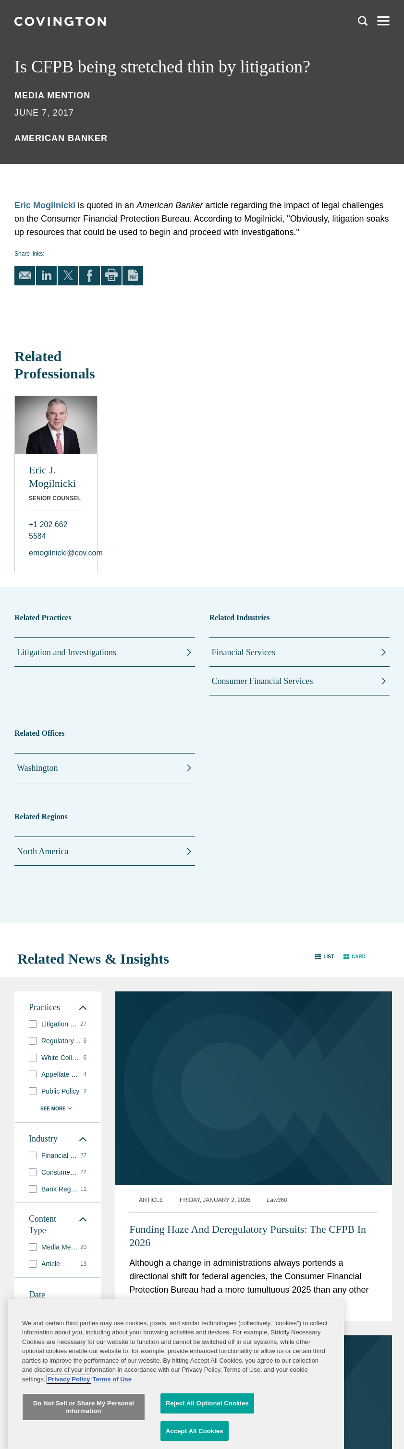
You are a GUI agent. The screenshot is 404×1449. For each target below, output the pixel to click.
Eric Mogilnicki (44, 205)
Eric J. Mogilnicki (52, 476)
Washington (37, 768)
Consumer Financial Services (262, 681)
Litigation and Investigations (66, 652)
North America (42, 851)
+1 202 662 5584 (48, 530)
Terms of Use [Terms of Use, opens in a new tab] (112, 1421)
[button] (324, 957)
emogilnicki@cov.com (56, 553)
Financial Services (243, 652)
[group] (57, 1024)
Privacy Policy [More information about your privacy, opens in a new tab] (69, 1421)
